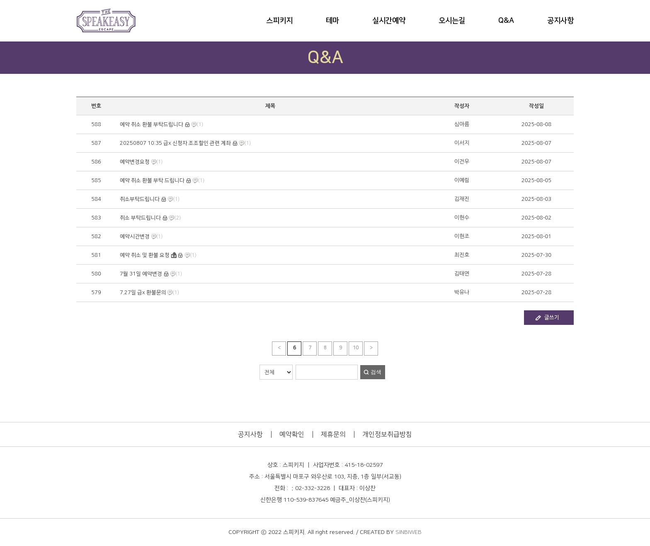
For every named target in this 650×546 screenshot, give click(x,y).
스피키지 (279, 21)
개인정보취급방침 (387, 434)
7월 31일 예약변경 (141, 274)
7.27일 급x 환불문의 (143, 292)
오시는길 (452, 21)
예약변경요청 (135, 162)
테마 (332, 21)
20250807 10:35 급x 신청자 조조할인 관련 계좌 (175, 143)
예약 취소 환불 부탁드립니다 (151, 124)
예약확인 (291, 434)
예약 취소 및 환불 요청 (145, 255)
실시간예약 (388, 21)
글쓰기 (551, 317)
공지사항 (560, 21)
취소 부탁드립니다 (140, 218)
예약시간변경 (135, 236)
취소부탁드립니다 (140, 199)
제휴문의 (333, 434)
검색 (376, 372)
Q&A (506, 21)
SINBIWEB (408, 532)
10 (356, 348)
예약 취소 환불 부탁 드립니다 (152, 180)
